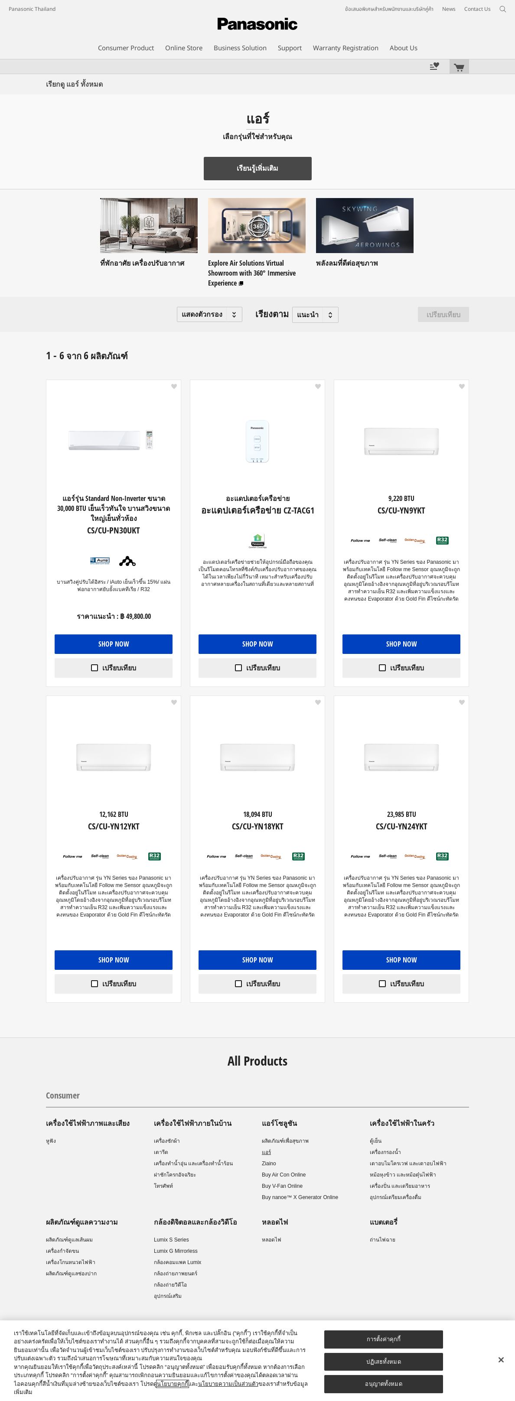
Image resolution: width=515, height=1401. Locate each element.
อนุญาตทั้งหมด (383, 1384)
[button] (209, 314)
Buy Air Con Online (284, 1175)
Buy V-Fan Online (282, 1186)
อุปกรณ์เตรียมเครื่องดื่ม (395, 1197)
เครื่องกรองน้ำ (385, 1152)
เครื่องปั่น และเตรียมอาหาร (400, 1186)
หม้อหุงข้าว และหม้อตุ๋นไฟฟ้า (403, 1175)
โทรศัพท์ (163, 1186)
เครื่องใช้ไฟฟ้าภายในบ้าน (192, 1123)
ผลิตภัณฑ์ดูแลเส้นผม (69, 1240)
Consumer (63, 1095)
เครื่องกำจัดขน (62, 1251)
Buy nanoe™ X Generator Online (300, 1197)
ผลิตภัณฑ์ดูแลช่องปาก (71, 1274)
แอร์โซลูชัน (279, 1123)
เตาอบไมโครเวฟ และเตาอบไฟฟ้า (408, 1163)
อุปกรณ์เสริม (168, 1296)
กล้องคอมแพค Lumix (177, 1262)
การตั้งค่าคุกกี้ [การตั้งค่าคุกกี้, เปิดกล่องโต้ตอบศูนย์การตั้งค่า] (384, 1339)
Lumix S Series (171, 1240)
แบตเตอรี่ (384, 1222)
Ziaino (269, 1163)
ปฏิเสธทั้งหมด (383, 1362)
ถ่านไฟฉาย (382, 1240)
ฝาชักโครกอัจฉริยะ (175, 1175)
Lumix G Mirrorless (176, 1251)
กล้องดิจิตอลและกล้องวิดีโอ (195, 1222)
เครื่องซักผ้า (167, 1141)
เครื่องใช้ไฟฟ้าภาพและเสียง (88, 1123)
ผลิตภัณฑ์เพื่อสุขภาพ (285, 1141)
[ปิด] (501, 1359)
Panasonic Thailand (32, 9)
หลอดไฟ (275, 1222)
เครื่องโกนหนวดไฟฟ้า (70, 1262)
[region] (257, 1360)
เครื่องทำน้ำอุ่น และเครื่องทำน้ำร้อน (193, 1163)
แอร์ (266, 1152)
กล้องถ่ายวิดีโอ (170, 1285)
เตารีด (161, 1152)
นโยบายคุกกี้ (172, 1384)
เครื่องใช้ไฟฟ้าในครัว (402, 1123)
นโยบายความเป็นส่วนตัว (228, 1384)
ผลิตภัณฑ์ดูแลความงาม (82, 1222)
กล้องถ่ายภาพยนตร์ (175, 1274)
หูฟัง (51, 1141)
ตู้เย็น (375, 1141)
